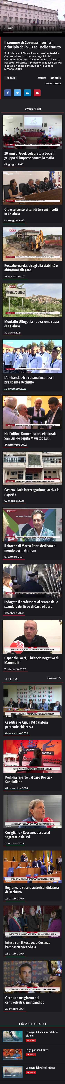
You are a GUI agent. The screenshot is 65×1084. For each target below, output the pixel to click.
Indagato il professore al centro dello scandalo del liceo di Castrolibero (31, 604)
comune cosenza (53, 83)
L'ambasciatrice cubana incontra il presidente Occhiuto (29, 380)
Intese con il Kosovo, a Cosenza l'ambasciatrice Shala (27, 944)
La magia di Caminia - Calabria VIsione (42, 1033)
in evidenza (55, 78)
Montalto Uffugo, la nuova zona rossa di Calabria (31, 323)
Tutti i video (54, 678)
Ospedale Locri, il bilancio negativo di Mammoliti (31, 660)
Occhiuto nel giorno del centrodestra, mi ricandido (24, 1000)
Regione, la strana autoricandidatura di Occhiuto (32, 889)
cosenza (42, 78)
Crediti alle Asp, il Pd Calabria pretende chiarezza (26, 724)
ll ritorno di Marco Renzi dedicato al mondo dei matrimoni (30, 548)
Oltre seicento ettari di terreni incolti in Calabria (31, 211)
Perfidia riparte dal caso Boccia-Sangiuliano (28, 779)
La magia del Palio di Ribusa (40, 1068)
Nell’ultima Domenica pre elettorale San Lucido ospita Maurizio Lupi (30, 436)
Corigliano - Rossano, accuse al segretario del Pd (27, 834)
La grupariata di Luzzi (37, 1050)
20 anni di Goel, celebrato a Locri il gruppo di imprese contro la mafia (29, 155)
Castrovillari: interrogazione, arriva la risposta (31, 492)
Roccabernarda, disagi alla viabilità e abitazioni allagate (31, 267)
